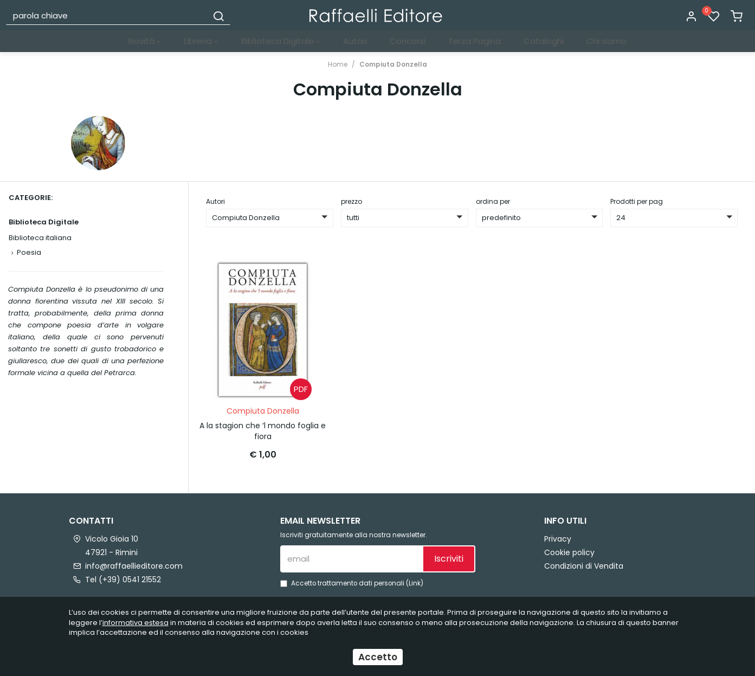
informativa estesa (135, 622)
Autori (355, 41)
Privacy (557, 538)
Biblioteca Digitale (280, 41)
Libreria (201, 41)
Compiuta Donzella (393, 64)
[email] (351, 558)
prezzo (351, 201)
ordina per (493, 201)
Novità (144, 41)
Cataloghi (544, 41)
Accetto (377, 657)
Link (415, 583)
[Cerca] (218, 15)
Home (337, 64)
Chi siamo (606, 41)
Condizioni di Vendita (583, 566)
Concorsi (407, 41)
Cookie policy (569, 552)
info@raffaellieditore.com (134, 566)
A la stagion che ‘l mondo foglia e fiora (262, 431)
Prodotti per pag (636, 201)
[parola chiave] (107, 15)
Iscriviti (448, 558)
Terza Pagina (474, 41)
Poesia (29, 252)
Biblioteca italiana (40, 238)
